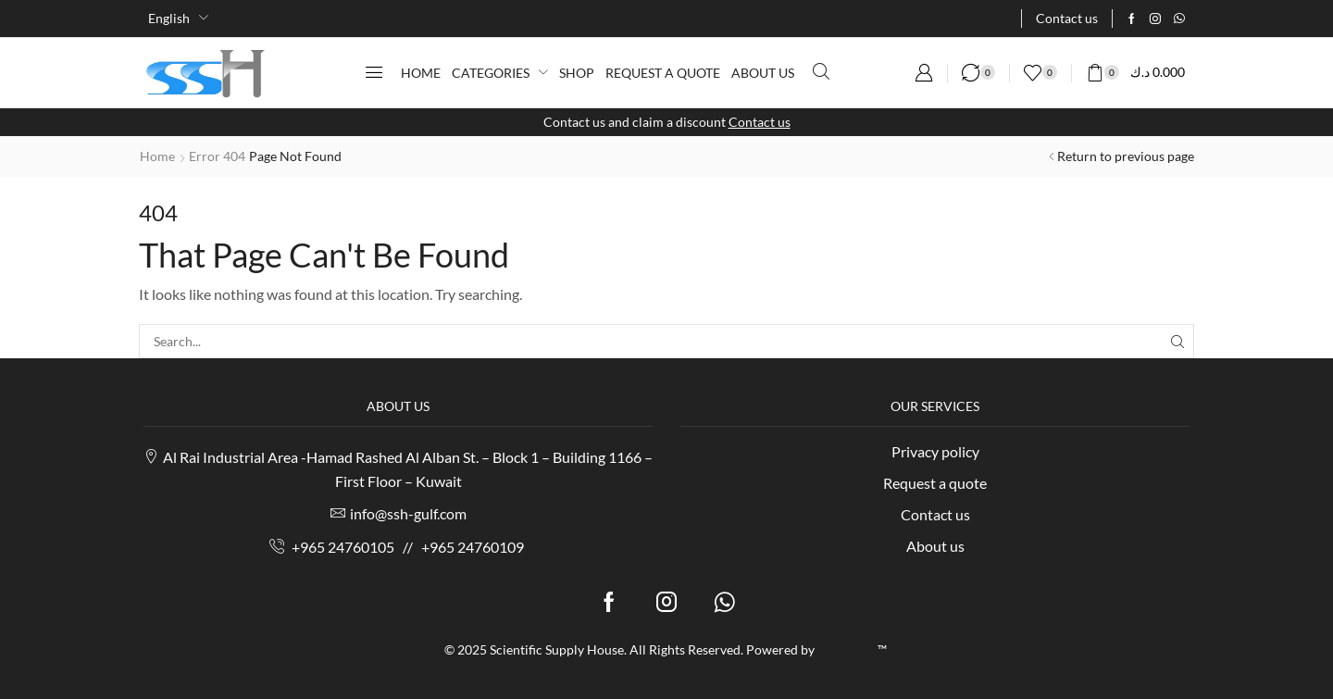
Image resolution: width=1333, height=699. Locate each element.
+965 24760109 (472, 546)
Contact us (760, 122)
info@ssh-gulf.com (408, 513)
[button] (374, 72)
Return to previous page (1125, 156)
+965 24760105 (343, 546)
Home (157, 156)
